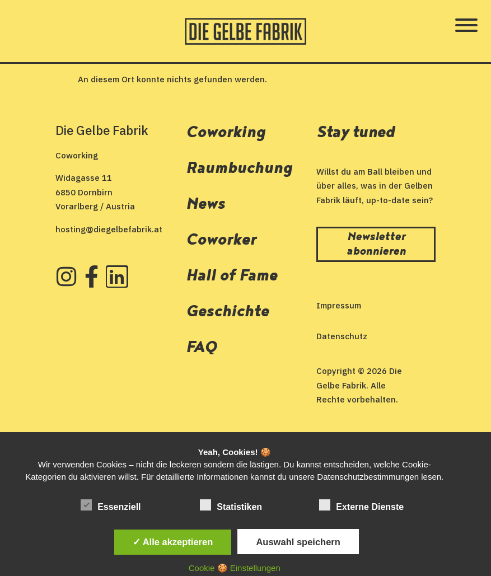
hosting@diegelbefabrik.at (108, 229)
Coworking (225, 132)
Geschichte (227, 311)
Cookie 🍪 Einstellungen (234, 568)
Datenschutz (341, 336)
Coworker (221, 240)
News (205, 204)
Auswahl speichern (298, 542)
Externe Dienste (361, 505)
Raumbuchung (239, 168)
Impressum (338, 305)
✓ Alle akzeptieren (173, 542)
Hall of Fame (231, 275)
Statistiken (231, 505)
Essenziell (111, 505)
